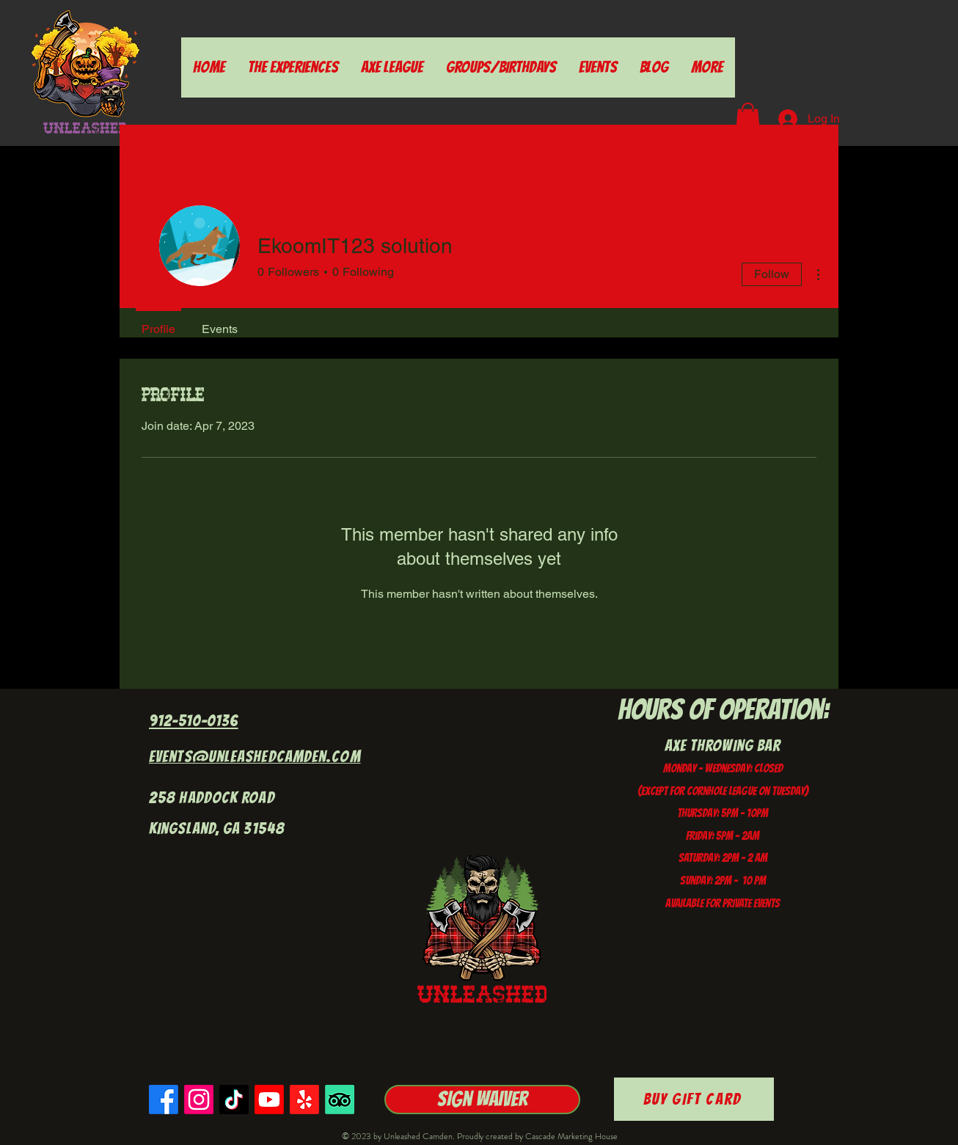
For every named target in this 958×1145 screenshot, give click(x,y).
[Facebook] (163, 1099)
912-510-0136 (193, 720)
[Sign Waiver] (482, 1099)
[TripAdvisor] (339, 1099)
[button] (748, 118)
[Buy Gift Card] (694, 1099)
